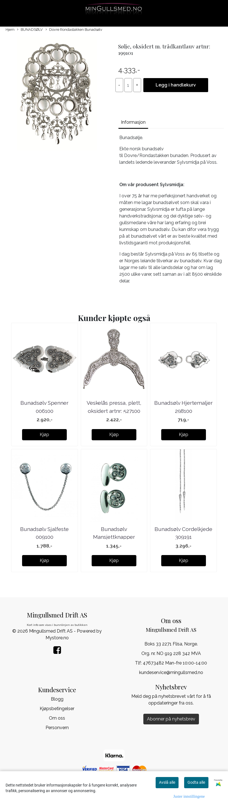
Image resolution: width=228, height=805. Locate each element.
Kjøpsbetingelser (57, 708)
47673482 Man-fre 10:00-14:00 (175, 663)
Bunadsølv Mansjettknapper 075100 (114, 537)
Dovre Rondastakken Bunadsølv (74, 29)
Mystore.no (57, 637)
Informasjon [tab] (133, 122)
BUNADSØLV (30, 29)
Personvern (57, 727)
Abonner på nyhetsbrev (171, 719)
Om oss (57, 718)
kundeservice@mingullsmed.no (171, 672)
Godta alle (196, 782)
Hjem (10, 29)
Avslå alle (167, 782)
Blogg (57, 699)
